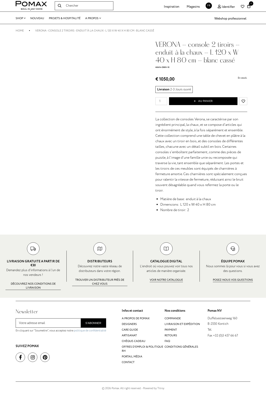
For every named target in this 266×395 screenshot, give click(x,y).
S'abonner (93, 323)
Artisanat (129, 335)
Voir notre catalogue (166, 280)
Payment (171, 330)
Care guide (130, 330)
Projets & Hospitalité (65, 18)
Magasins (193, 6)
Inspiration (171, 6)
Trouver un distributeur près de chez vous (99, 282)
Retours (171, 335)
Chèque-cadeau (133, 341)
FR (208, 5)
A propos (93, 18)
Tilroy (160, 388)
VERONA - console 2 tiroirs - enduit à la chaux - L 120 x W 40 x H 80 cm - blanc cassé (94, 30)
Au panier (203, 101)
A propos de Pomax (136, 318)
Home (20, 30)
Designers (129, 324)
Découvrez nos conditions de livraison (33, 286)
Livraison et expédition (182, 324)
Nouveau (37, 18)
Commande (173, 318)
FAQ (167, 341)
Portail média (132, 356)
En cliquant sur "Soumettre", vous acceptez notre (61, 330)
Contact (128, 362)
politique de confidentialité (90, 330)
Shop (21, 18)
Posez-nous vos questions (233, 280)
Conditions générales (181, 347)
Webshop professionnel (230, 18)
